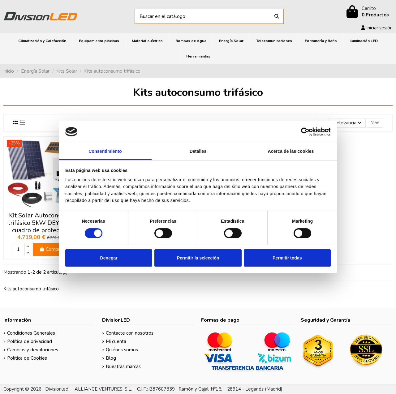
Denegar (109, 257)
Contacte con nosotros (129, 333)
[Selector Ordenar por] (347, 123)
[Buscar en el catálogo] (277, 16)
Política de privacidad (29, 341)
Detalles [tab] (198, 151)
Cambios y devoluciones (32, 350)
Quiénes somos (122, 350)
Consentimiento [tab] (105, 151)
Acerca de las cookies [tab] (291, 151)
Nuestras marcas (123, 366)
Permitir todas (287, 257)
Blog (111, 358)
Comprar (51, 249)
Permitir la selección (198, 257)
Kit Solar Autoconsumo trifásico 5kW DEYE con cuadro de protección (41, 222)
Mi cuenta (116, 341)
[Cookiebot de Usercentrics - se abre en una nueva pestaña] (304, 131)
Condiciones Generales (31, 333)
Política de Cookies (27, 358)
